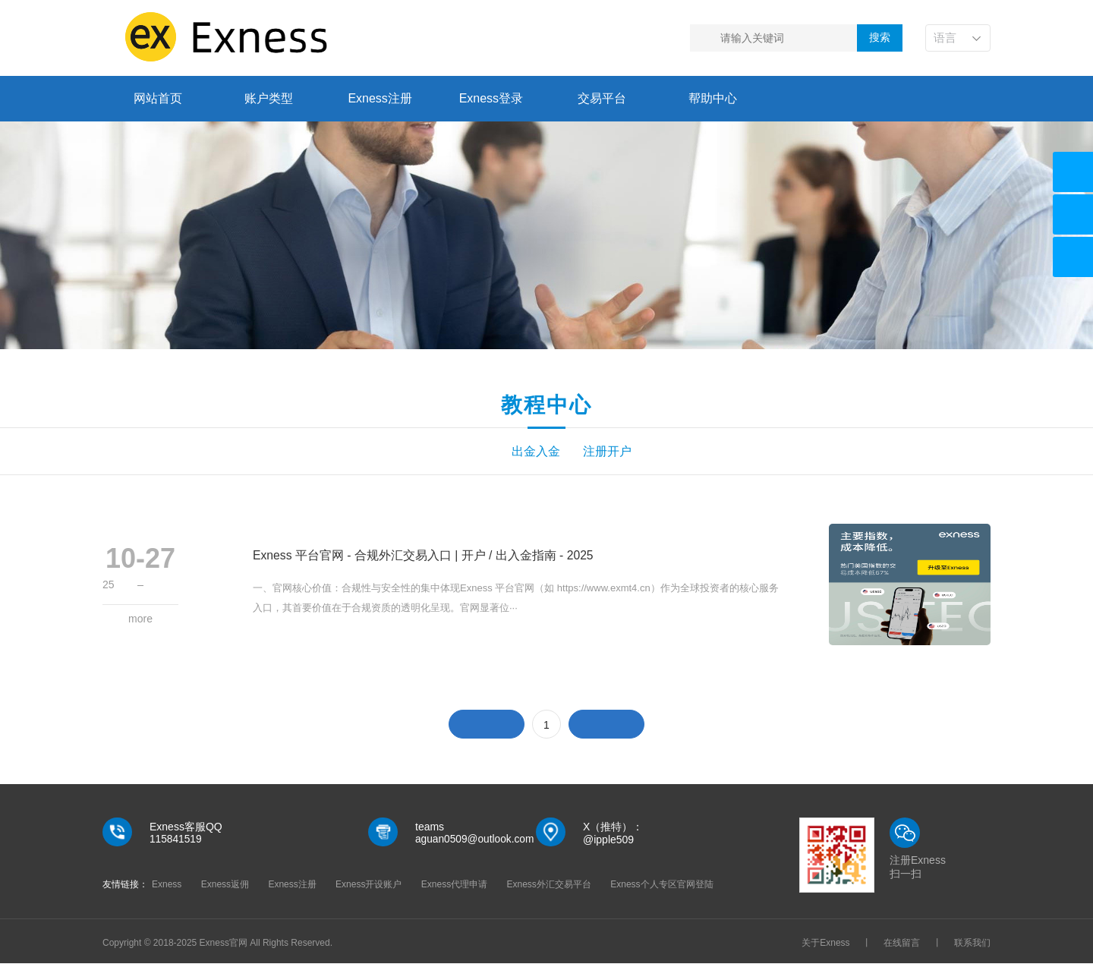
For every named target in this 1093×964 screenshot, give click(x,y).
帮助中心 (712, 98)
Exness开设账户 (368, 885)
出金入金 (482, 452)
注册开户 (611, 452)
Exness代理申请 (454, 885)
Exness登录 (491, 98)
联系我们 (972, 943)
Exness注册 (379, 98)
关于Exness (825, 943)
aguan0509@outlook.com (476, 840)
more (140, 619)
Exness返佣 (225, 885)
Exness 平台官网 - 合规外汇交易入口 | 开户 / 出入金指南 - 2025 (424, 556)
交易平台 (602, 98)
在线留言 (902, 943)
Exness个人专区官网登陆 (661, 885)
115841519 (176, 840)
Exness (166, 885)
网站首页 (158, 98)
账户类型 (268, 98)
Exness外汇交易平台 (549, 885)
